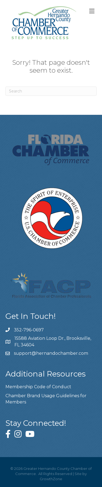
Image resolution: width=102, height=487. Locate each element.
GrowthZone (51, 479)
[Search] (51, 91)
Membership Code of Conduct (38, 386)
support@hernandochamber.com (51, 353)
